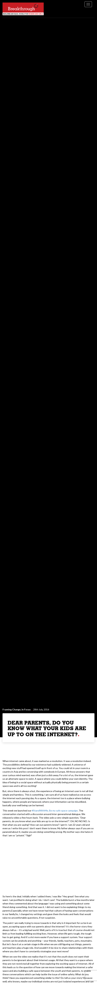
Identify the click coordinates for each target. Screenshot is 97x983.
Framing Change (12, 709)
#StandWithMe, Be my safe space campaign (55, 810)
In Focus (26, 709)
